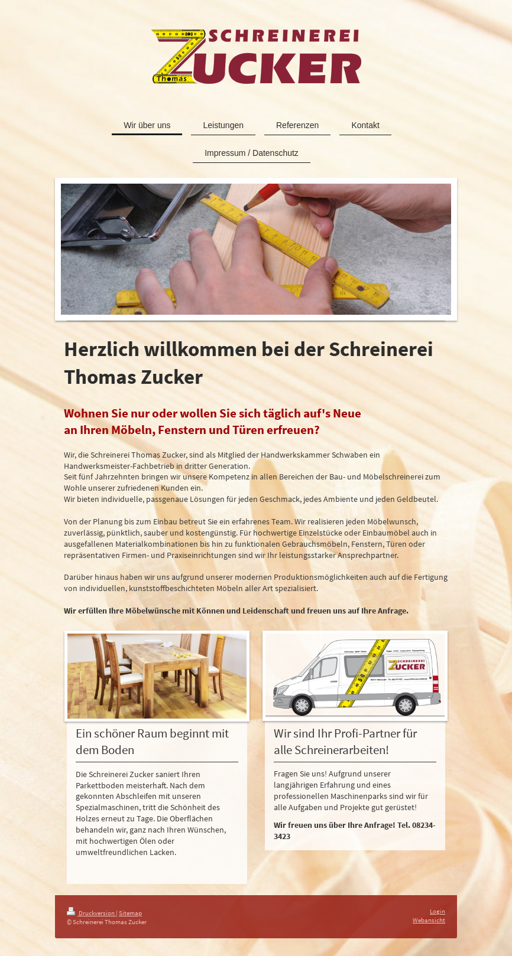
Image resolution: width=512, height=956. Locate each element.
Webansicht (429, 920)
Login (437, 911)
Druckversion (91, 913)
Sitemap (130, 913)
